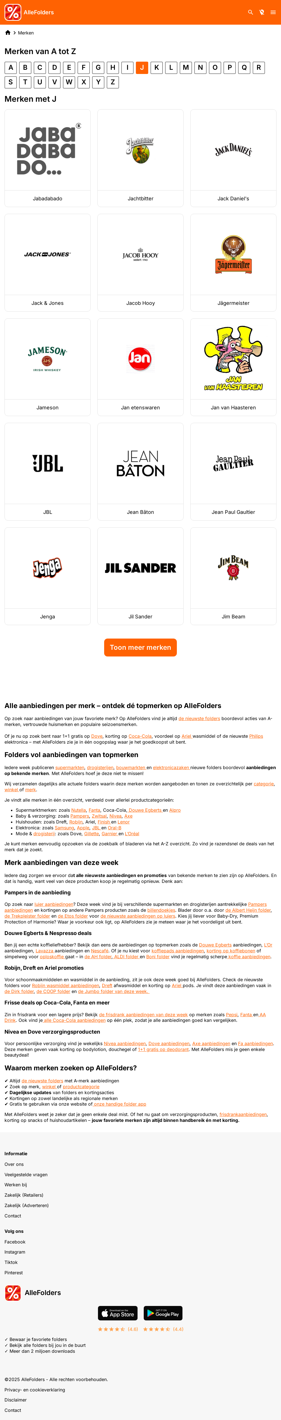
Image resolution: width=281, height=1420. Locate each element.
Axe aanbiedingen (211, 1043)
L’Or (268, 945)
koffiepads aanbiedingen (178, 950)
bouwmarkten (131, 767)
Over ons (14, 1164)
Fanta (94, 810)
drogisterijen (100, 767)
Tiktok (11, 1262)
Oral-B (114, 827)
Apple (83, 827)
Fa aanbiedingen (255, 1043)
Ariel (187, 736)
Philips (256, 736)
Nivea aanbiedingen (125, 1043)
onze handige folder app (119, 1104)
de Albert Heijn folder (248, 910)
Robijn (76, 822)
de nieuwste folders (199, 718)
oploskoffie (52, 956)
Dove (96, 736)
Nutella (78, 810)
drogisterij (44, 833)
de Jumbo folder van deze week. (114, 991)
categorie (264, 783)
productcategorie (81, 1086)
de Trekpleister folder (27, 916)
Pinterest (13, 1272)
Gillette (91, 833)
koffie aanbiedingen (248, 956)
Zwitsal (99, 816)
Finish (104, 822)
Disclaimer (15, 1400)
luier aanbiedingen (54, 904)
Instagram (14, 1252)
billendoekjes (161, 910)
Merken (26, 33)
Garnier (110, 833)
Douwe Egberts (145, 810)
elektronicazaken (171, 767)
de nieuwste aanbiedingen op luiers (137, 916)
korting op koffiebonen (231, 950)
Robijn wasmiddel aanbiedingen (65, 985)
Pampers (79, 816)
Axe (128, 816)
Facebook (15, 1242)
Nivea (115, 816)
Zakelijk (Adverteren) (26, 1205)
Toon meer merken (140, 647)
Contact (12, 1216)
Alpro (175, 810)
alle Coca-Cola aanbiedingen (74, 1020)
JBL (96, 827)
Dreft (107, 985)
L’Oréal (132, 833)
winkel (11, 789)
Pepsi (231, 1014)
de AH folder (97, 956)
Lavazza (45, 950)
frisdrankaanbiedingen (243, 1114)
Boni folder (158, 956)
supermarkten (69, 767)
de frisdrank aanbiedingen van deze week (143, 1014)
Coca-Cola (140, 736)
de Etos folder (73, 916)
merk (30, 789)
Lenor (124, 822)
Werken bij (15, 1184)
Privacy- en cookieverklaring (34, 1390)
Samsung (64, 827)
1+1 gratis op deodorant (163, 1049)
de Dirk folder (19, 991)
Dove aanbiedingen (169, 1043)
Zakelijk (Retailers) (24, 1195)
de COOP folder (53, 991)
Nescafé (99, 950)
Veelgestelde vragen (25, 1174)
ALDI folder (126, 956)
